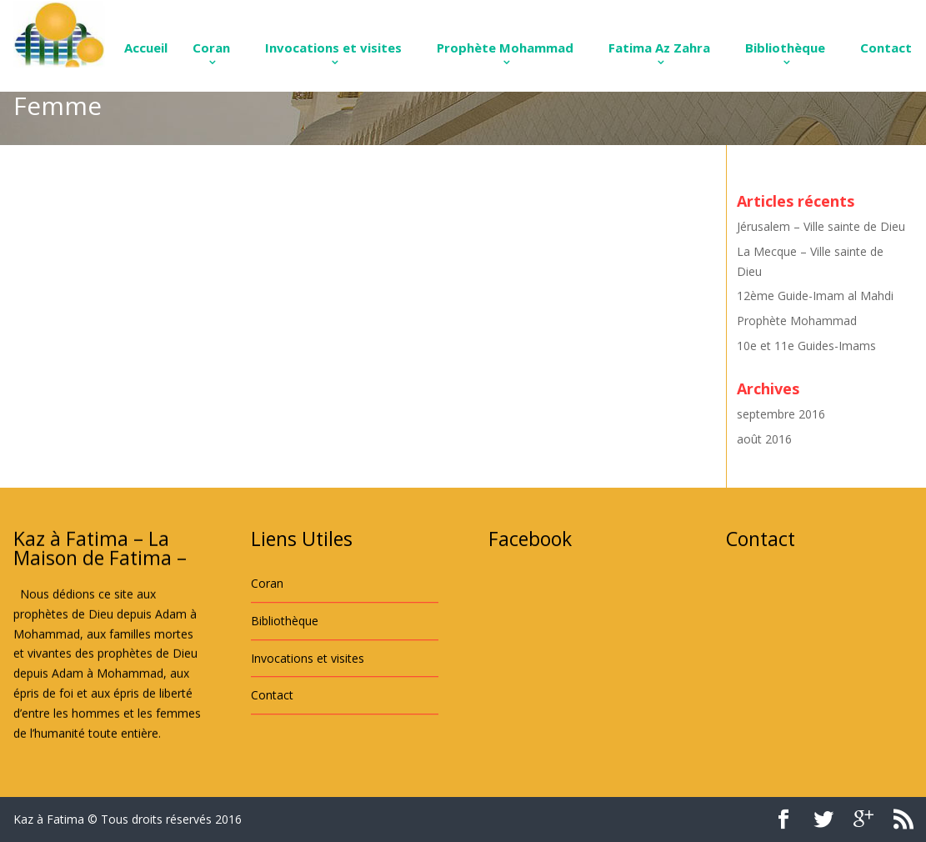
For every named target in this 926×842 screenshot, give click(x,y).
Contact (886, 47)
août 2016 (764, 439)
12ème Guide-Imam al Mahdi (815, 295)
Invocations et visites (333, 47)
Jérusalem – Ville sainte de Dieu (821, 226)
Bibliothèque (785, 47)
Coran (211, 47)
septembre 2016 (781, 414)
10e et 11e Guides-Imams (806, 345)
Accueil (146, 47)
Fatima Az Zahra (659, 47)
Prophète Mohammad (505, 47)
